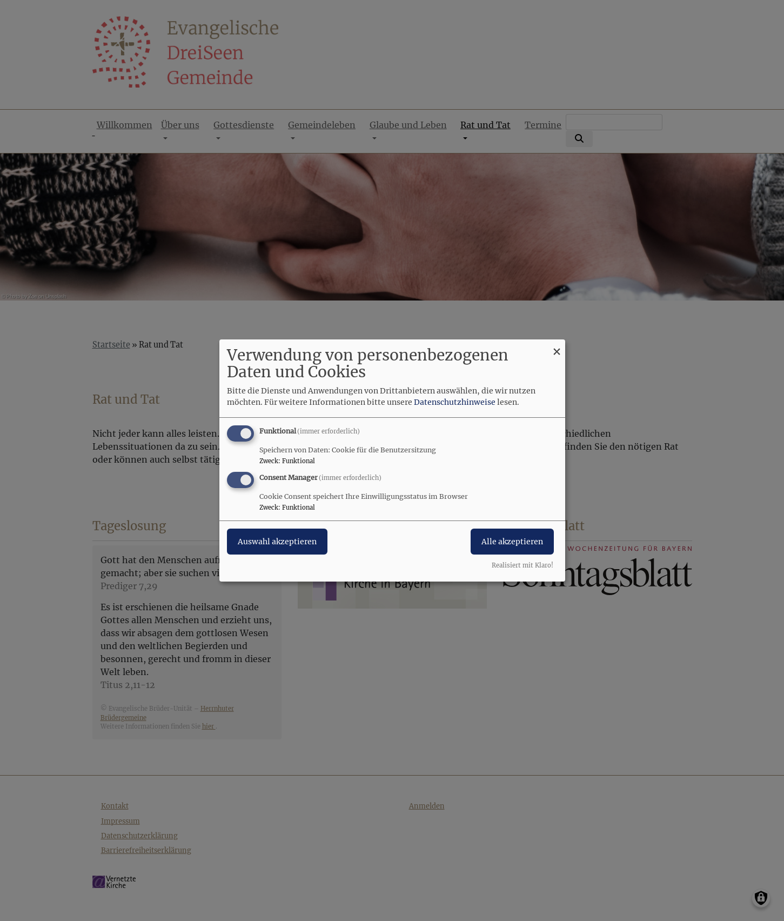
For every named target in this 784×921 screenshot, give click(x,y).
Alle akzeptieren (512, 541)
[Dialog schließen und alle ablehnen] (557, 346)
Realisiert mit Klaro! (522, 565)
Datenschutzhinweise (454, 402)
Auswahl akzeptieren (277, 541)
